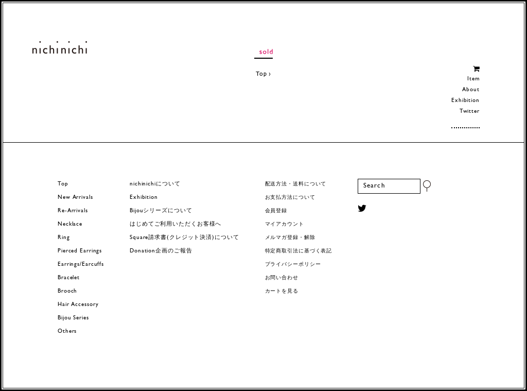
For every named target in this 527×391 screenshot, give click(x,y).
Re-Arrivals (73, 211)
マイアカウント (284, 224)
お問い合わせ (281, 278)
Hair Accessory (78, 305)
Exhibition (465, 101)
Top (261, 74)
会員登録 (276, 211)
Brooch (67, 291)
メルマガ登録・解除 (290, 237)
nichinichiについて (155, 184)
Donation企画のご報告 (161, 251)
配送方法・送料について (296, 184)
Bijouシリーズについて (161, 211)
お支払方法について (290, 197)
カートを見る (281, 291)
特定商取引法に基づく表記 (298, 251)
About (470, 90)
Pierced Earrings (80, 251)
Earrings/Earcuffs (81, 264)
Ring (64, 238)
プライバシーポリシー (293, 264)
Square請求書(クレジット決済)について (184, 238)
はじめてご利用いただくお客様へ (175, 224)
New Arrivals (75, 197)
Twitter (470, 111)
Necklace (70, 224)
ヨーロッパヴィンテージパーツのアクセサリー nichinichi (59, 47)
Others (67, 331)
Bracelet (69, 278)
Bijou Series (73, 318)
